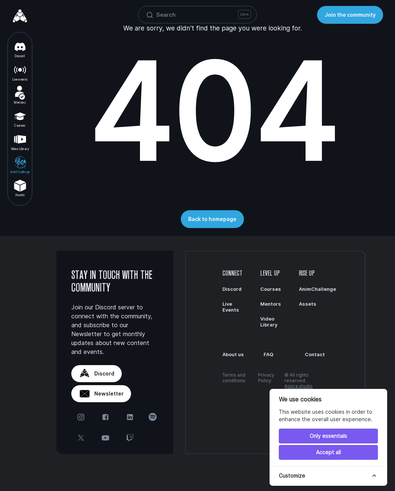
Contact (315, 354)
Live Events (230, 307)
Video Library (20, 141)
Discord (20, 49)
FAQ (268, 354)
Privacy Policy (266, 377)
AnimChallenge (20, 164)
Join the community (350, 15)
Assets (20, 188)
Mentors (20, 95)
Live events (20, 72)
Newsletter (101, 394)
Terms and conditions (233, 377)
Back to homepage (212, 219)
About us (233, 354)
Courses (20, 118)
